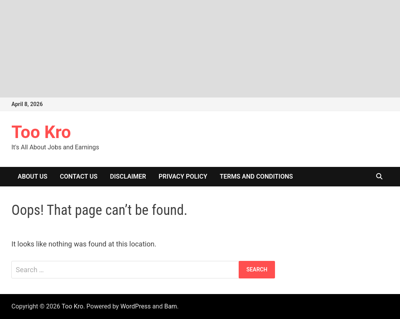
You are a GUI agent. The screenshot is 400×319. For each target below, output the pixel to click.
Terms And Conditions (256, 176)
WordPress (135, 306)
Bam (170, 306)
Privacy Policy (183, 176)
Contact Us (78, 176)
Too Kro (41, 132)
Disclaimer (128, 176)
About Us (32, 176)
